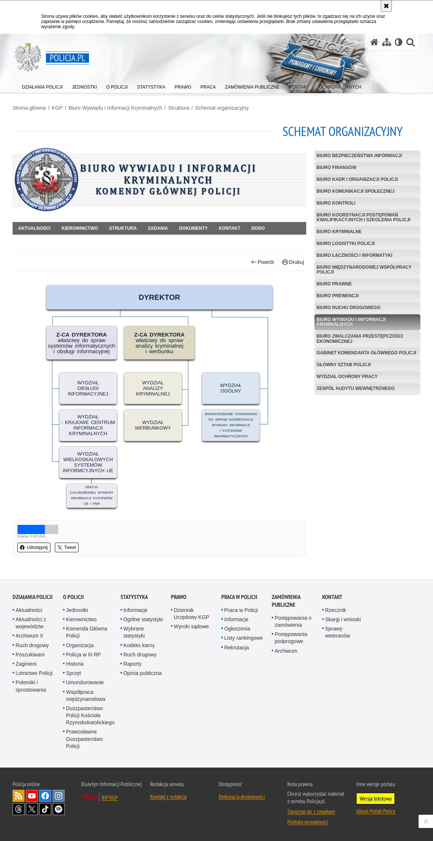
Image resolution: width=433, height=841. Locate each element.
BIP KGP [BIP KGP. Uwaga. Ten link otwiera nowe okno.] (110, 797)
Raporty (132, 664)
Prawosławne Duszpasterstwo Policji (84, 739)
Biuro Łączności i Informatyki (354, 255)
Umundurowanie (85, 682)
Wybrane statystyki (134, 632)
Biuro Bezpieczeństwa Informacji (359, 155)
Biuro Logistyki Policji (346, 243)
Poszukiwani (30, 655)
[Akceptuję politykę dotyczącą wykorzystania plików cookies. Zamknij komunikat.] (386, 6)
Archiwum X (29, 636)
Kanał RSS (18, 796)
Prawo (178, 597)
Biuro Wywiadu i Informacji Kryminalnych (115, 108)
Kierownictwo (80, 228)
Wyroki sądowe (191, 626)
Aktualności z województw (31, 622)
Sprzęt (73, 673)
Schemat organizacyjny (222, 108)
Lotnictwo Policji (34, 673)
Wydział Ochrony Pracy (347, 376)
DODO (258, 228)
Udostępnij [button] (34, 547)
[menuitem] (42, 85)
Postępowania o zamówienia (293, 621)
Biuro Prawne (334, 284)
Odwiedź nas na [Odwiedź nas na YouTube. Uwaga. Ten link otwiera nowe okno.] (32, 796)
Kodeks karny (139, 645)
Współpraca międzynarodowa (85, 695)
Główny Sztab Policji (344, 364)
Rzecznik (335, 610)
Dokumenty (193, 228)
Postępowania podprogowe (291, 637)
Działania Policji (33, 597)
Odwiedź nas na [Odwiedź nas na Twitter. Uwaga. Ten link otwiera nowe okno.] (32, 809)
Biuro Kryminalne (339, 231)
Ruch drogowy (32, 645)
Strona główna (29, 108)
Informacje (135, 610)
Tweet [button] (66, 547)
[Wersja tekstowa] (399, 42)
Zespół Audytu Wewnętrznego (355, 388)
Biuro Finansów (336, 167)
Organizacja (80, 645)
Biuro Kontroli (336, 203)
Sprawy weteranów (337, 632)
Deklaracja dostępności (242, 796)
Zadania (158, 228)
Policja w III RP (83, 655)
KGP (57, 108)
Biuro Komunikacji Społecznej (355, 191)
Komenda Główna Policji (86, 632)
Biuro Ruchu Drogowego (348, 307)
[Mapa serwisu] (386, 42)
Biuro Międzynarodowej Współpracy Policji (364, 270)
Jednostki (77, 610)
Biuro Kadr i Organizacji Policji (357, 179)
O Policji (73, 597)
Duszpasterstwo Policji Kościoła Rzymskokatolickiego (90, 715)
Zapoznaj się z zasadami (311, 811)
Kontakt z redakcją (168, 796)
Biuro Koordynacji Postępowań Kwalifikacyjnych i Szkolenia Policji (363, 217)
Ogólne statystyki (143, 619)
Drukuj (293, 262)
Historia (74, 664)
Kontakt (229, 228)
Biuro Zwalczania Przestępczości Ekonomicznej (360, 339)
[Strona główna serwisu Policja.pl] (374, 42)
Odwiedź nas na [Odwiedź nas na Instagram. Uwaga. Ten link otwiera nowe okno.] (59, 796)
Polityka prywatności (307, 821)
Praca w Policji (239, 597)
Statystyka (134, 597)
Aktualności (34, 228)
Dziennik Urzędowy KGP (191, 613)
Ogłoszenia (237, 629)
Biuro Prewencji (337, 295)
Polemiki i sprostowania (31, 685)
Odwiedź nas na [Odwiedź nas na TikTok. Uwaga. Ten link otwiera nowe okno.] (45, 809)
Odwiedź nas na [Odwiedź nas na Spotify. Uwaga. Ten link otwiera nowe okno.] (59, 809)
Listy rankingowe (243, 638)
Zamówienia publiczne (286, 601)
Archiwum (286, 651)
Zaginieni (26, 664)
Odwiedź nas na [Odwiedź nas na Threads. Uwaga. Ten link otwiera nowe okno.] (18, 809)
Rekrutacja (236, 647)
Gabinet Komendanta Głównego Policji (366, 352)
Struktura (178, 108)
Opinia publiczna (142, 673)
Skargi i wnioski (343, 619)
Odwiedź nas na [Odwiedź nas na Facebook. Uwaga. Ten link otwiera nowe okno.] (45, 796)
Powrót (262, 262)
